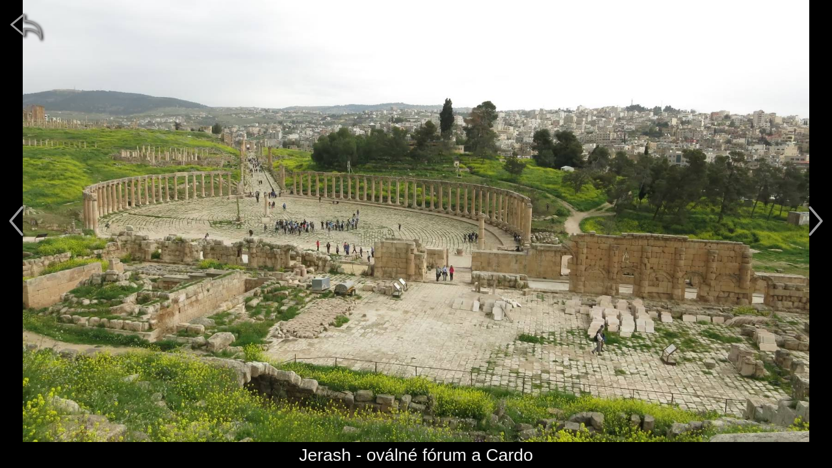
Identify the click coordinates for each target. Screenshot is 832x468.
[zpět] (26, 26)
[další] (816, 221)
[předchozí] (16, 221)
